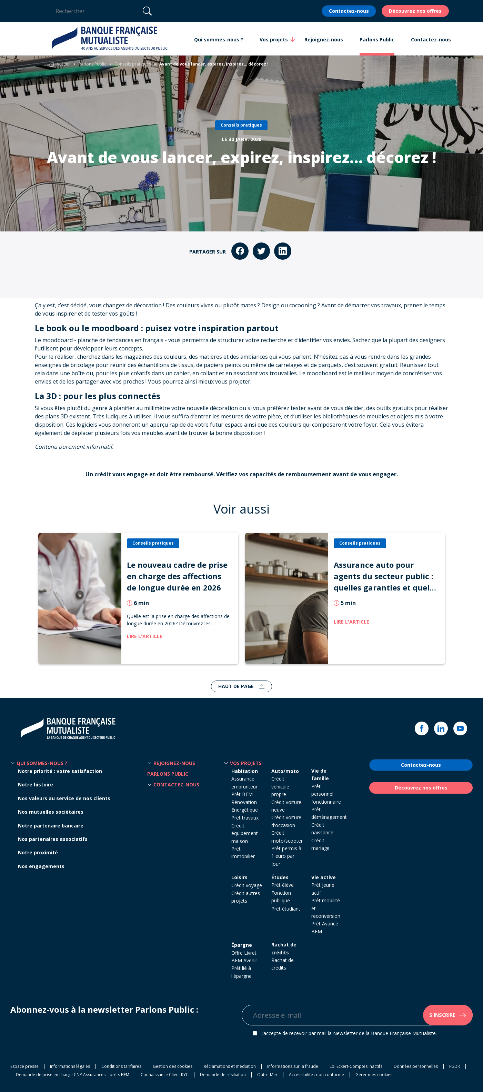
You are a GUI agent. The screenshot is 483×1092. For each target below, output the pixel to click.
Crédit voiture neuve (286, 806)
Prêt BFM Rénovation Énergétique (244, 802)
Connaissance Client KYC (165, 1075)
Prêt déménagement (329, 813)
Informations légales (70, 1066)
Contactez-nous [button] (431, 39)
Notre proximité (38, 852)
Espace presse (24, 1066)
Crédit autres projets (245, 897)
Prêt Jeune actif (322, 889)
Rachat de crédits (283, 948)
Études (280, 877)
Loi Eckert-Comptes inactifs (356, 1066)
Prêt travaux (245, 817)
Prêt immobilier (243, 852)
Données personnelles (416, 1066)
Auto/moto (285, 771)
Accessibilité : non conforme (316, 1075)
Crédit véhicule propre (280, 786)
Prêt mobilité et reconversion (325, 908)
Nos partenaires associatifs (53, 839)
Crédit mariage (320, 844)
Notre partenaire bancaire (50, 825)
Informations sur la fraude (292, 1066)
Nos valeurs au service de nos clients (64, 798)
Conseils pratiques (132, 64)
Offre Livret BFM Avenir (244, 957)
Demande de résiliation (223, 1075)
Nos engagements (41, 866)
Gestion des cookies (172, 1066)
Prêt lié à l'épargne (241, 972)
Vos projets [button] (274, 39)
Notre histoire (35, 784)
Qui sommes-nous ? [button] (218, 39)
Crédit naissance (322, 829)
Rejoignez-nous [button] (323, 39)
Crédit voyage (246, 885)
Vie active (323, 877)
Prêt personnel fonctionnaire (326, 794)
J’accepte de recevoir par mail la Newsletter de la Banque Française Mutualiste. (349, 1033)
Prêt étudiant (285, 908)
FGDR (454, 1066)
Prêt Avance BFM (324, 927)
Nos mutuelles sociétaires (50, 811)
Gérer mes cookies (373, 1075)
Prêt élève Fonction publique (282, 893)
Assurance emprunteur (244, 782)
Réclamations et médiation (230, 1066)
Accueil (63, 64)
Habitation (244, 771)
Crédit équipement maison (244, 833)
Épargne (241, 945)
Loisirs (239, 877)
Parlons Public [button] (377, 39)
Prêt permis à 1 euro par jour (286, 856)
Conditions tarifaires (121, 1066)
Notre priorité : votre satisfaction (60, 771)
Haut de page (236, 686)
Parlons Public (92, 64)
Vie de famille (320, 774)
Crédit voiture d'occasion (286, 821)
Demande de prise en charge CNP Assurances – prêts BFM (72, 1075)
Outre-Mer (267, 1075)
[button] (12, 763)
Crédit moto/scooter (287, 837)
